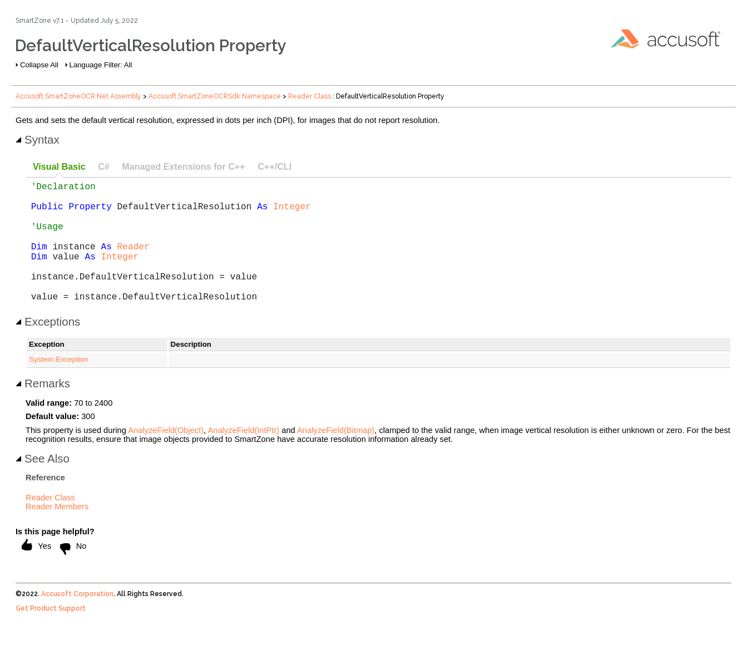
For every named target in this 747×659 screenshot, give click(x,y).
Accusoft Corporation (77, 620)
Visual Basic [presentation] (59, 166)
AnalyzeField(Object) (166, 457)
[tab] (59, 167)
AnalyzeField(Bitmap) (335, 457)
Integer (292, 212)
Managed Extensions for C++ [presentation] (183, 166)
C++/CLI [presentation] (274, 166)
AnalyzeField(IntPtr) (244, 457)
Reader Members (57, 533)
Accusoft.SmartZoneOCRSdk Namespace (215, 96)
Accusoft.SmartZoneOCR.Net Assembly (78, 96)
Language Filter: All (101, 65)
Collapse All (39, 65)
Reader (133, 261)
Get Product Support (51, 635)
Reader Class (309, 96)
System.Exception (58, 386)
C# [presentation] (104, 166)
